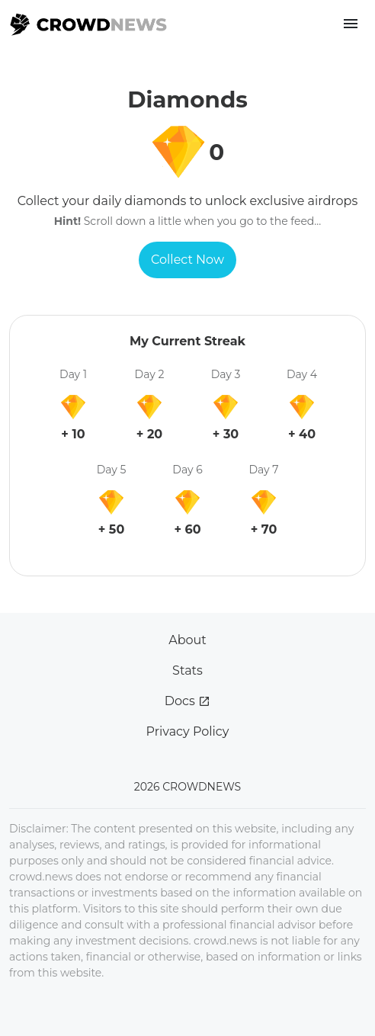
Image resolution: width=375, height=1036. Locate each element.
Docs (187, 701)
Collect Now (187, 259)
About (187, 640)
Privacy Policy (187, 731)
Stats (187, 670)
